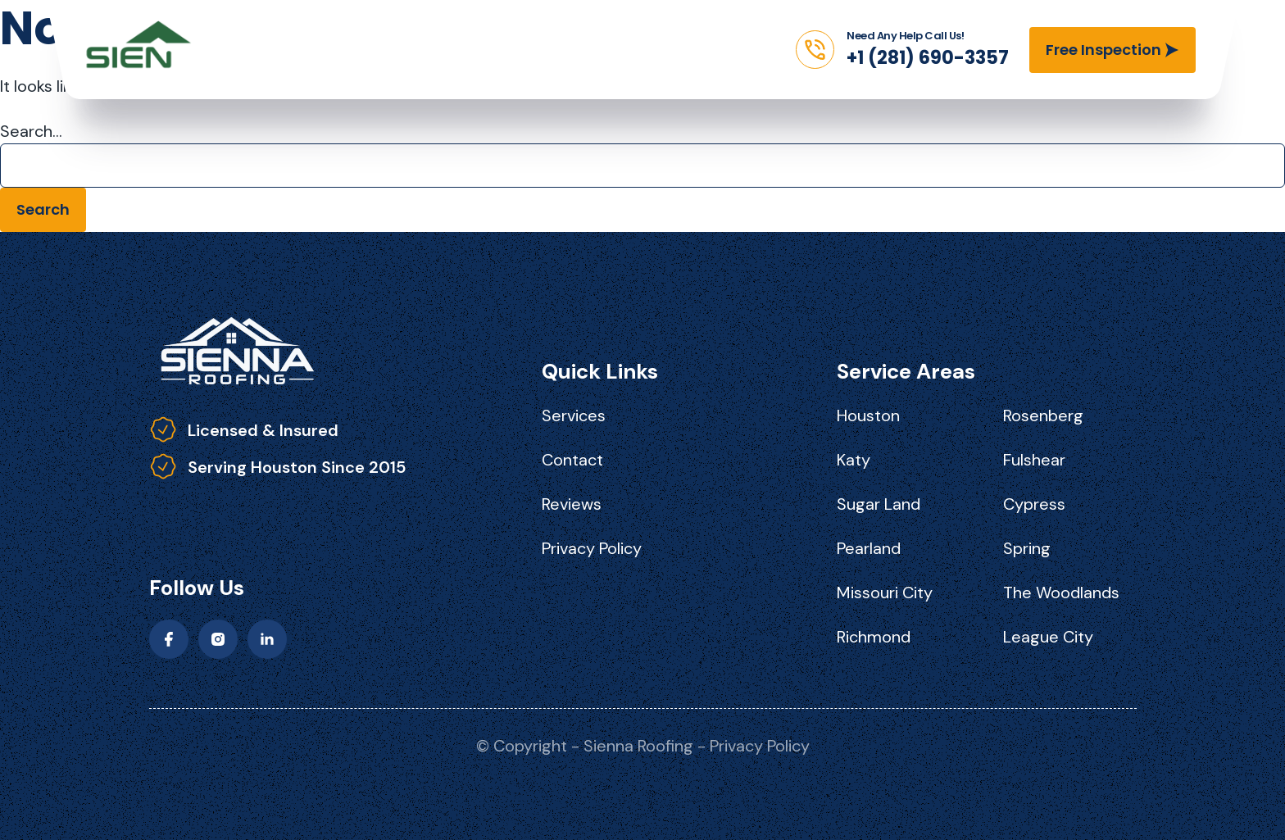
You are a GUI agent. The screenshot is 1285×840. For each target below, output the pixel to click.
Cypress (1034, 504)
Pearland (869, 548)
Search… (31, 131)
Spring (1027, 548)
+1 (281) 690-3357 (928, 57)
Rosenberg (1043, 415)
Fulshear (1034, 459)
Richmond (873, 636)
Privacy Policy (592, 548)
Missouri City (885, 592)
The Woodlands (1061, 592)
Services (574, 415)
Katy (853, 459)
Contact (572, 459)
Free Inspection (1103, 49)
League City (1048, 636)
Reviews (572, 504)
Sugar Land (878, 504)
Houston (868, 415)
